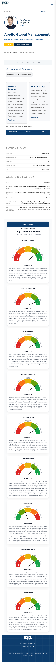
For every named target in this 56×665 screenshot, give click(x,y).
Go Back (7, 11)
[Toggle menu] (52, 4)
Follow (9, 44)
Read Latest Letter (23, 44)
